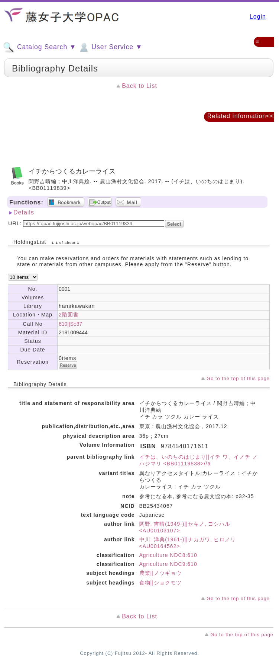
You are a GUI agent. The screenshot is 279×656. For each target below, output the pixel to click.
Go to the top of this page (238, 378)
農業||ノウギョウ (160, 573)
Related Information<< (240, 116)
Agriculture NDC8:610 (168, 555)
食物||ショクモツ (160, 583)
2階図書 (69, 315)
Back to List (139, 86)
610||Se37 (70, 324)
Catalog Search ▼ (39, 47)
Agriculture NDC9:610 (168, 564)
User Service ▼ (110, 47)
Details (23, 212)
